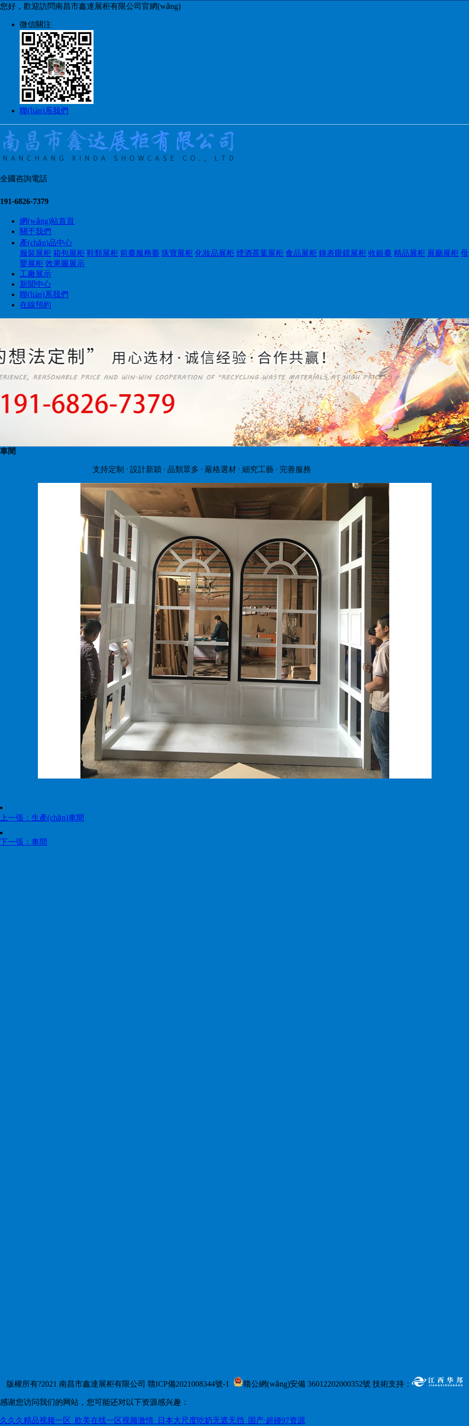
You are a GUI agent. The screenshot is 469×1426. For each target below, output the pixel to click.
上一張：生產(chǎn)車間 (42, 818)
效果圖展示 (65, 263)
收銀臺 (380, 253)
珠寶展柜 (177, 253)
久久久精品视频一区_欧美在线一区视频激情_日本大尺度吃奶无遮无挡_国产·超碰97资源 (152, 1420)
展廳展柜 (443, 253)
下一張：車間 (23, 842)
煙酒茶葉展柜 (259, 253)
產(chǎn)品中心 (46, 242)
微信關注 (35, 24)
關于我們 (35, 231)
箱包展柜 (69, 253)
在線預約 (35, 305)
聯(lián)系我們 (44, 110)
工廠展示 (35, 274)
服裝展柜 (35, 253)
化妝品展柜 (214, 253)
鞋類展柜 (102, 253)
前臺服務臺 (139, 253)
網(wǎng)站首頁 (47, 221)
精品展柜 (409, 253)
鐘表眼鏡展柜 (342, 253)
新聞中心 (35, 284)
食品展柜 (301, 253)
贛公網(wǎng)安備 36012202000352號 (307, 1384)
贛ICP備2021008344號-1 (188, 1384)
